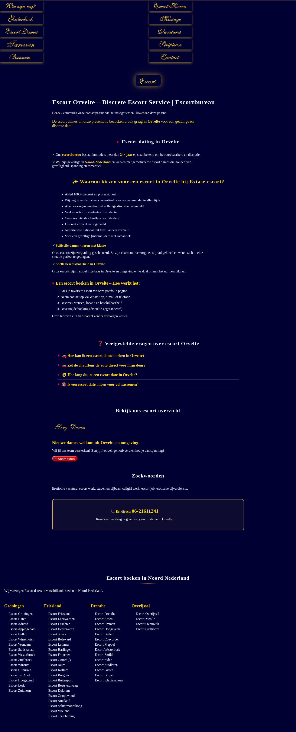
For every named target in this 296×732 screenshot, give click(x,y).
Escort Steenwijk (147, 624)
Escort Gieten (104, 670)
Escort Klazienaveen (109, 680)
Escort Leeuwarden (61, 619)
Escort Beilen (104, 634)
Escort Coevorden (107, 639)
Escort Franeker (59, 654)
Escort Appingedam (22, 629)
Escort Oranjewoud (61, 695)
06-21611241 (145, 511)
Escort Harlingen (60, 649)
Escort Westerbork (107, 649)
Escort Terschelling (61, 716)
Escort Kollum (58, 670)
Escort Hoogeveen (107, 629)
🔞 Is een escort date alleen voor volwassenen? (100, 384)
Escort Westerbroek (22, 654)
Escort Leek (17, 685)
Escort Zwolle (145, 619)
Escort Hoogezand (21, 680)
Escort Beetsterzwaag (63, 685)
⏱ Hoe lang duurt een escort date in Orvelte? (99, 375)
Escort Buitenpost (60, 680)
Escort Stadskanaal (21, 649)
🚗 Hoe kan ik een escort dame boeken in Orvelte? (103, 356)
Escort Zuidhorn (20, 690)
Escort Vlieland (59, 711)
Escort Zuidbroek (20, 660)
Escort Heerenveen (61, 629)
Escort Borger (104, 675)
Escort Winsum (19, 665)
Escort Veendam (20, 644)
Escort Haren (17, 619)
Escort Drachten (59, 624)
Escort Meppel (105, 644)
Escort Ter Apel (19, 675)
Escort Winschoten (21, 639)
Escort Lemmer (58, 644)
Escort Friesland (59, 614)
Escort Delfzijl (19, 634)
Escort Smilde (104, 654)
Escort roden (103, 660)
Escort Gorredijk (59, 660)
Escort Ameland (59, 701)
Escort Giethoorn (147, 629)
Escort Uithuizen (20, 670)
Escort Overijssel (147, 614)
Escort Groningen (21, 614)
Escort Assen (104, 619)
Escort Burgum (58, 675)
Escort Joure (56, 665)
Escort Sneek (57, 634)
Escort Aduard (18, 624)
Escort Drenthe (105, 614)
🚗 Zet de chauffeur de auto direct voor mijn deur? (104, 365)
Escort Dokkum (59, 690)
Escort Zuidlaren (106, 665)
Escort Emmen (105, 624)
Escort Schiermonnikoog (65, 706)
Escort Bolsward (59, 639)
